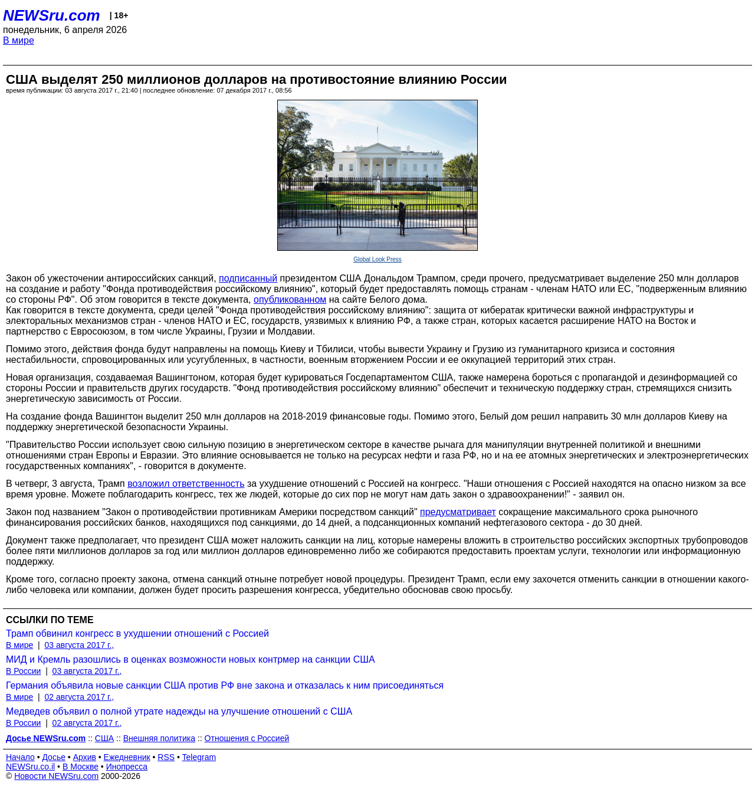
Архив (84, 757)
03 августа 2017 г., (79, 645)
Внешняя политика (159, 738)
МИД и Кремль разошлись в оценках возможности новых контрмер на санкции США (190, 659)
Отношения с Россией (247, 738)
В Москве (81, 766)
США (104, 738)
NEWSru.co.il (30, 766)
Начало (20, 757)
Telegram (199, 757)
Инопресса (127, 766)
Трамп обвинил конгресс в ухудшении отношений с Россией (137, 633)
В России (23, 671)
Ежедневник (127, 757)
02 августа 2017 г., (79, 697)
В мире (18, 40)
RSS (166, 757)
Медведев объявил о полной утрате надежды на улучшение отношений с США (179, 711)
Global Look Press (377, 259)
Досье (53, 757)
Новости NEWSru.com (56, 776)
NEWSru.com (51, 15)
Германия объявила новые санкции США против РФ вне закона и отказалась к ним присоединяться (225, 685)
